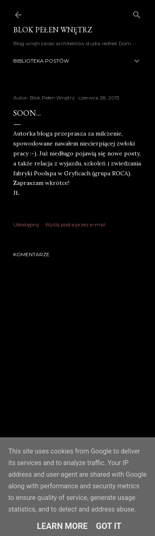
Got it (109, 526)
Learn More (62, 526)
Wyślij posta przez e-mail (75, 224)
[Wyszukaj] (137, 13)
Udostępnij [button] (26, 224)
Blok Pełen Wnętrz (52, 29)
